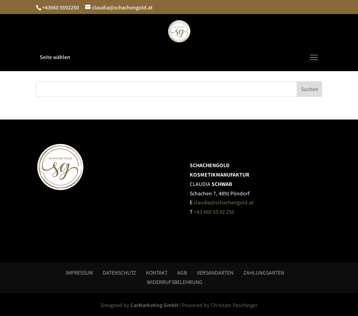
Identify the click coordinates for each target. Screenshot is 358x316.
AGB (182, 272)
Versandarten (215, 272)
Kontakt (156, 272)
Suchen (309, 89)
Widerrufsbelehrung (175, 282)
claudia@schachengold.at (224, 202)
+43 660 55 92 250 (214, 211)
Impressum (79, 272)
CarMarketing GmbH (154, 305)
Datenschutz (119, 272)
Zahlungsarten (263, 272)
